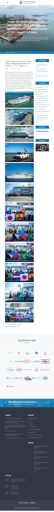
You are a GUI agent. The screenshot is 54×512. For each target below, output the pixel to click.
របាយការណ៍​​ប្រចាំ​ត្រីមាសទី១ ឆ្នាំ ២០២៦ (13, 419)
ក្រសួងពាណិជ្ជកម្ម (32, 433)
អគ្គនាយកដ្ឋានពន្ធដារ (32, 428)
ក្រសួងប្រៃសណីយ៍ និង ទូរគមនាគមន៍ (35, 439)
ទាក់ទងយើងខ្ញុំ (47, 404)
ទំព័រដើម (7, 52)
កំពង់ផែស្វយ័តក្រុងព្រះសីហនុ (42, 131)
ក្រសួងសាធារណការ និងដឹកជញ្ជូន (35, 436)
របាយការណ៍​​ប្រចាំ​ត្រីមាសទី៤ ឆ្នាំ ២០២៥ (13, 439)
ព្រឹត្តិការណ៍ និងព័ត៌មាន (13, 52)
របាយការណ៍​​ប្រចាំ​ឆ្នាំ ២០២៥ (41, 69)
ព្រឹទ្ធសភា (30, 425)
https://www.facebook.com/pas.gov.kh (13, 326)
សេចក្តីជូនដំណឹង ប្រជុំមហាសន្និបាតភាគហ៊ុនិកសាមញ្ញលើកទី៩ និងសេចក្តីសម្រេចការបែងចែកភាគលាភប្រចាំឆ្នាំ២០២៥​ (15, 428)
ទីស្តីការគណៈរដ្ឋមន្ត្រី (32, 419)
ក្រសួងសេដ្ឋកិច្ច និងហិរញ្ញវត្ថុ (34, 430)
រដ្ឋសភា (30, 422)
